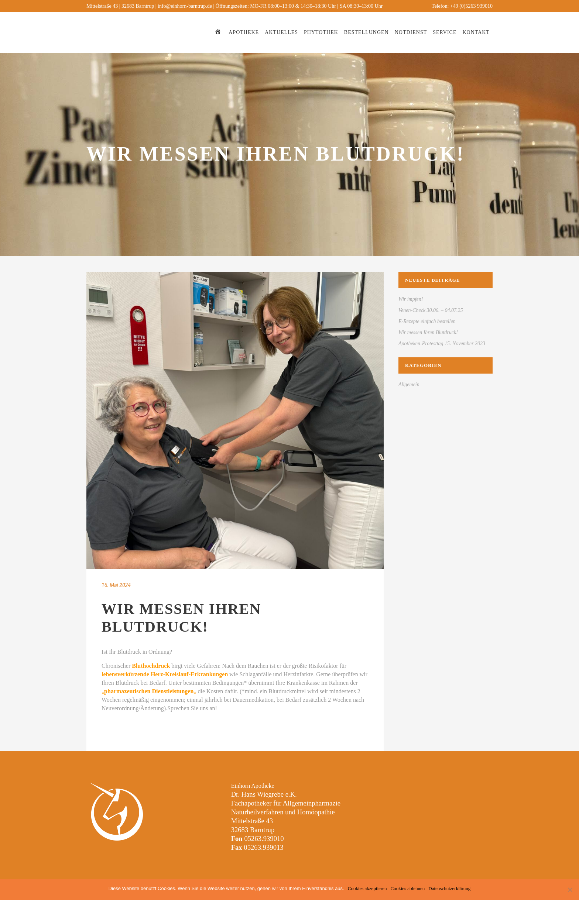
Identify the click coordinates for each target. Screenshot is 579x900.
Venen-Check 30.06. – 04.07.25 (430, 310)
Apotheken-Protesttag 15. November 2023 (441, 343)
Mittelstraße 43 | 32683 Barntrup (120, 6)
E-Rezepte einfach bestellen (427, 321)
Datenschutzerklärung (449, 888)
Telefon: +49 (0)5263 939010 (462, 6)
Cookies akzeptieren (367, 888)
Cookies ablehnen (407, 888)
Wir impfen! (410, 299)
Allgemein (408, 384)
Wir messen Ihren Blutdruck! (428, 332)
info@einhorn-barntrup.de (185, 6)
